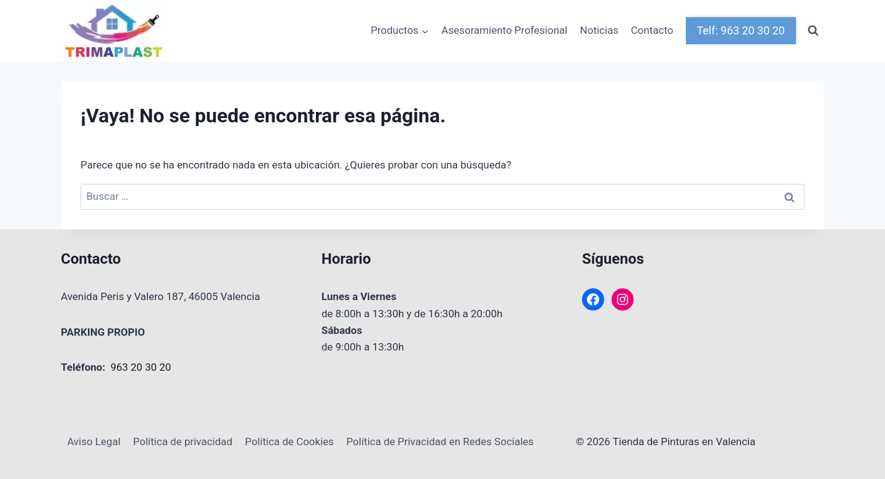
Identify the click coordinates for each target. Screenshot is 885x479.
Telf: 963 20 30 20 (741, 30)
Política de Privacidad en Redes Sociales (439, 441)
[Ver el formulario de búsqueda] (813, 31)
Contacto (652, 30)
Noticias (599, 30)
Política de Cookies (289, 441)
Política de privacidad (182, 441)
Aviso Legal (93, 441)
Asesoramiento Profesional (504, 30)
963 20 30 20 (141, 367)
